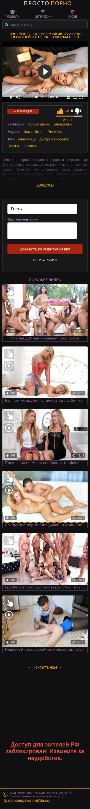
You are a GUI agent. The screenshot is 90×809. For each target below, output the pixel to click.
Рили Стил (57, 132)
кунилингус (27, 139)
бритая (14, 145)
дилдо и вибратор (54, 139)
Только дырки (39, 124)
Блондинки (63, 124)
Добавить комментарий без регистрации (45, 251)
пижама (30, 145)
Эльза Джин (33, 132)
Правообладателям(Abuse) (26, 800)
